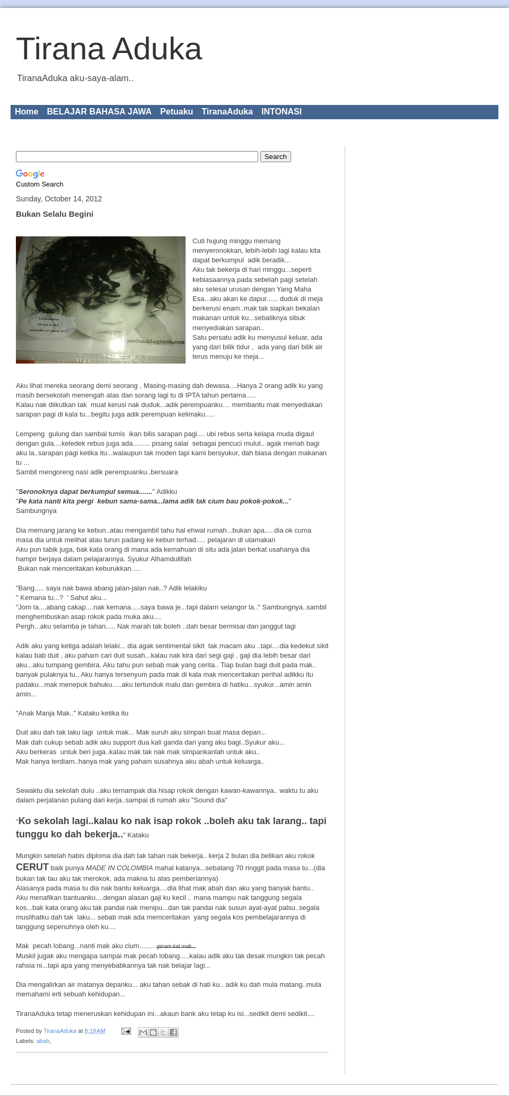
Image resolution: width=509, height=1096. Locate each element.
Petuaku (176, 111)
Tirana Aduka (109, 48)
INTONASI (281, 111)
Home (26, 111)
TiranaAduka (227, 111)
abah (43, 1041)
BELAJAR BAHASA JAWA (99, 111)
